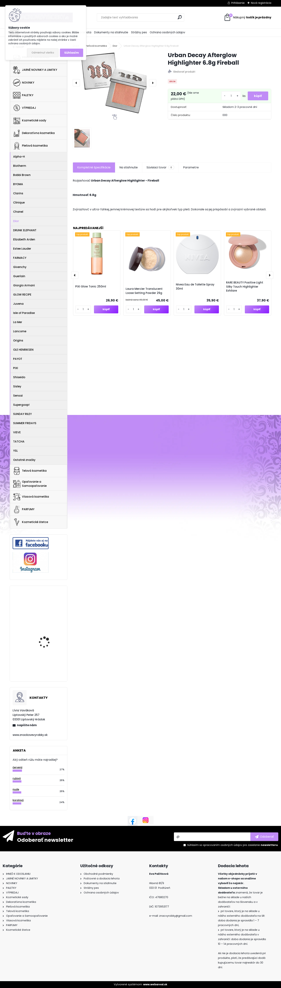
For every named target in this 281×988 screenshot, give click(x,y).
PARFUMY (23, 509)
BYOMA (18, 184)
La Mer (17, 322)
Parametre (191, 167)
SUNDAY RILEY (22, 414)
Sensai (18, 395)
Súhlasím (71, 53)
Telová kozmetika (30, 471)
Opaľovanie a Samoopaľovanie (30, 484)
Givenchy (19, 267)
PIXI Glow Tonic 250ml (90, 286)
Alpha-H (19, 156)
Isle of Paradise (24, 313)
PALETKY (23, 95)
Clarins (18, 193)
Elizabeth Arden (24, 239)
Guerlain (19, 276)
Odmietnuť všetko (43, 52)
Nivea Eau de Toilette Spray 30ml (195, 286)
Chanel (18, 212)
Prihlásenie (238, 3)
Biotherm (19, 166)
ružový (17, 778)
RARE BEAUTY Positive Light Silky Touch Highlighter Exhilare (244, 287)
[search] (180, 17)
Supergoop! (21, 405)
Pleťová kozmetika (30, 146)
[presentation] (76, 82)
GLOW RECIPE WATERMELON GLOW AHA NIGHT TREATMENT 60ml (48, 627)
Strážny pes (139, 32)
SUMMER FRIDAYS (24, 423)
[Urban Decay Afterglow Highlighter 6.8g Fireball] (114, 82)
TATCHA (18, 441)
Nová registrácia (261, 3)
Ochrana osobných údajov (167, 32)
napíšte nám (27, 725)
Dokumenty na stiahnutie (111, 32)
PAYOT (17, 359)
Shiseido (19, 377)
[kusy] (229, 96)
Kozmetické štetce (30, 522)
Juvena (18, 304)
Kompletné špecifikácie (94, 167)
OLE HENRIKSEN (23, 350)
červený (18, 767)
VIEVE (17, 432)
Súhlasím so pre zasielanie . (232, 845)
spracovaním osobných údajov (222, 845)
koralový (18, 800)
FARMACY (19, 258)
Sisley (17, 386)
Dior (16, 221)
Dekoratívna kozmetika (34, 133)
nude (16, 789)
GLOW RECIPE (22, 294)
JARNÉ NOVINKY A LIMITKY (35, 70)
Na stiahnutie (128, 167)
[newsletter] (264, 837)
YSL (15, 451)
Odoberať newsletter (45, 839)
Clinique (19, 202)
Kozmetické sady (29, 120)
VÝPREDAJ (24, 108)
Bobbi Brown (22, 175)
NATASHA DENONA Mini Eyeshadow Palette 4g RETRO (47, 603)
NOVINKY (23, 82)
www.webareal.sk (155, 984)
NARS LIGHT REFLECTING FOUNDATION (48, 657)
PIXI (15, 368)
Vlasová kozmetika (31, 497)
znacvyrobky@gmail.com (175, 916)
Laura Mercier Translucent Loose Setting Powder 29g (144, 291)
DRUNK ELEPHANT (24, 230)
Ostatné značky (24, 460)
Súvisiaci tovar (160, 167)
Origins (18, 340)
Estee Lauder (22, 249)
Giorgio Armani (24, 285)
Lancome (19, 331)
